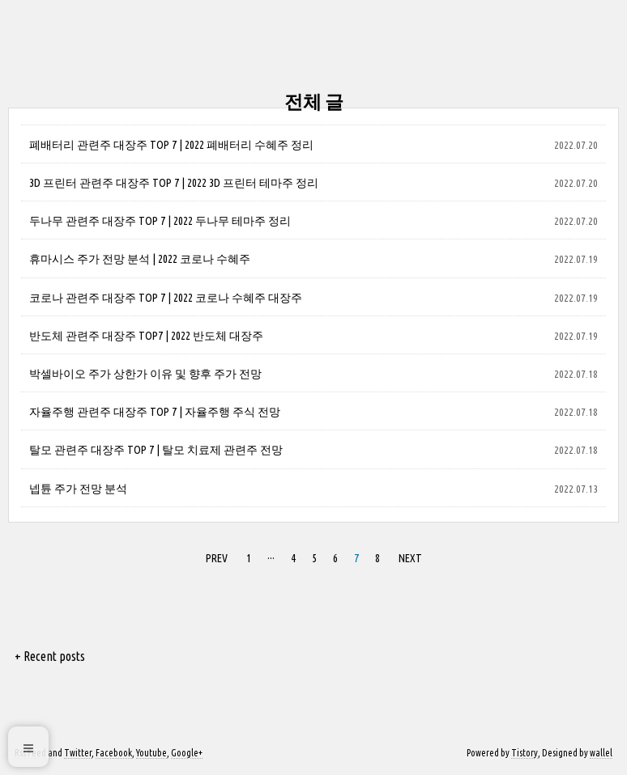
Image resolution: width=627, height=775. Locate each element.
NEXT (410, 558)
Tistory (524, 752)
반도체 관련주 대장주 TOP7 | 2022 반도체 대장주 (146, 335)
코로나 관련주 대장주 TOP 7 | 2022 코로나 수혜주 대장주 (165, 297)
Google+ (187, 752)
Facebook (114, 752)
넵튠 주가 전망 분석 (78, 488)
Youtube (151, 752)
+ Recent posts (50, 656)
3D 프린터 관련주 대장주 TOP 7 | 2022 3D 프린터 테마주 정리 (173, 182)
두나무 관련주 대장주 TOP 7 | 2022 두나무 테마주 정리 (160, 220)
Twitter (78, 752)
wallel (601, 752)
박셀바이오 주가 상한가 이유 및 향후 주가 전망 (145, 373)
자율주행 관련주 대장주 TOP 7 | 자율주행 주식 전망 (154, 411)
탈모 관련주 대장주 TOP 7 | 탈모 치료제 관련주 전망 (156, 449)
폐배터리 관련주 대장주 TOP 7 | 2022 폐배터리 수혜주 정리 (171, 144)
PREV (217, 558)
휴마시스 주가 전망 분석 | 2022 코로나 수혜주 (139, 258)
